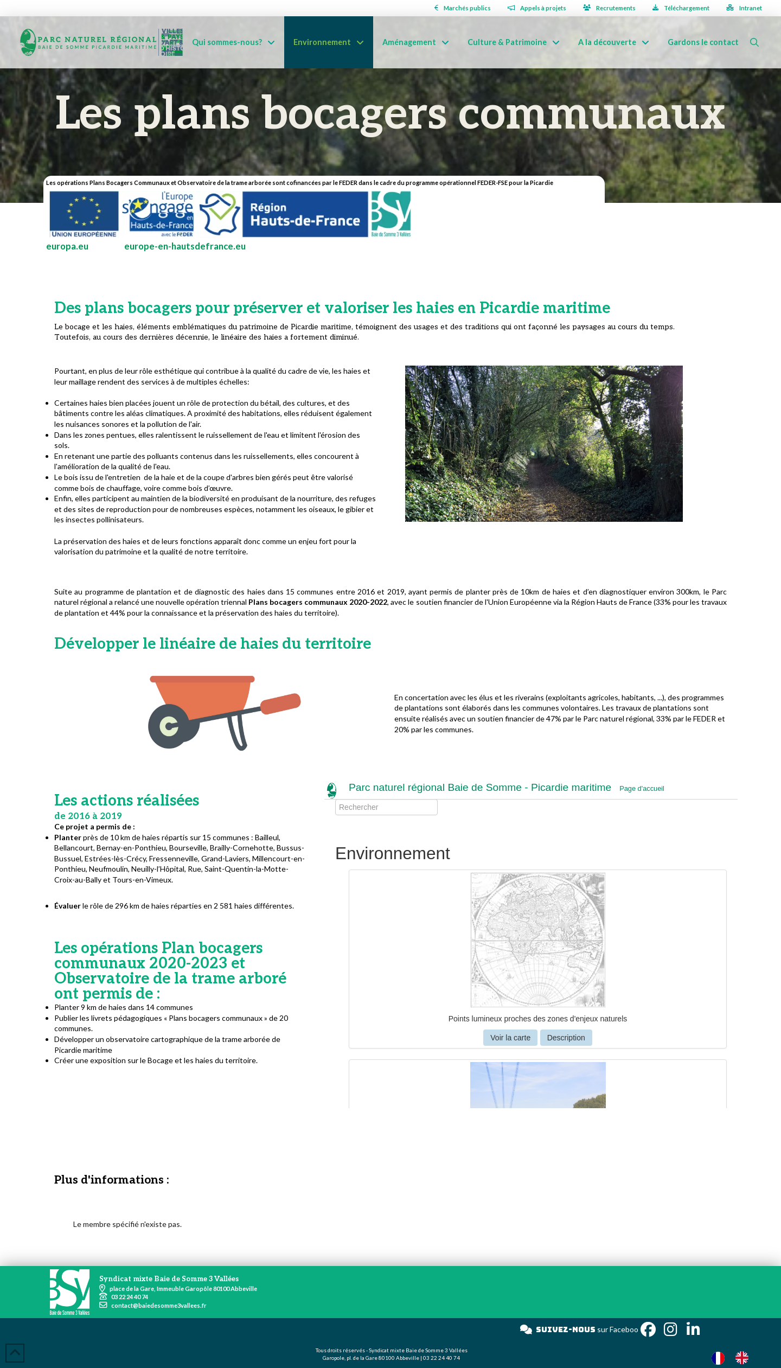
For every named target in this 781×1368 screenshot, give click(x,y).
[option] (744, 1357)
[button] (754, 42)
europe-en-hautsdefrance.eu (185, 246)
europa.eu (67, 246)
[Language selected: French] (735, 1357)
